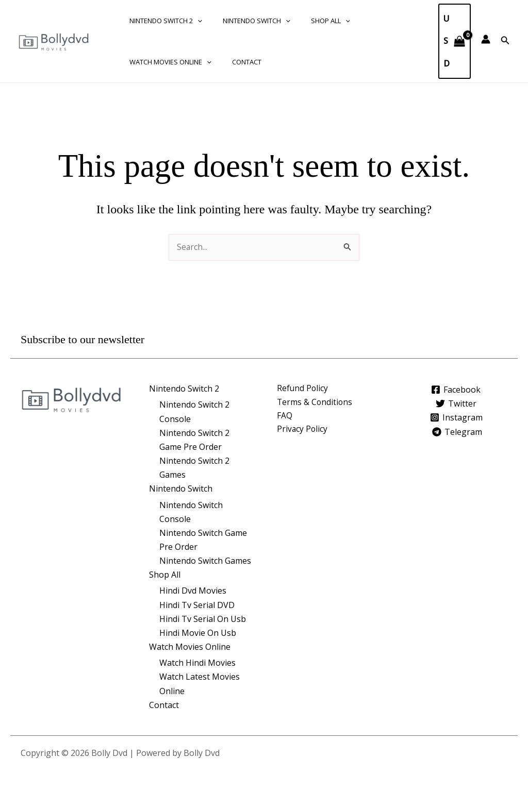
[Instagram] (456, 417)
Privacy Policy (302, 430)
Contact (236, 61)
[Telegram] (458, 431)
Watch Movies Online (167, 61)
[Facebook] (454, 389)
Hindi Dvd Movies (192, 590)
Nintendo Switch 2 (162, 20)
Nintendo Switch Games (205, 560)
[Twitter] (456, 403)
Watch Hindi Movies (197, 662)
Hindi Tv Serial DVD (197, 605)
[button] (505, 40)
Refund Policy (303, 388)
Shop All (312, 20)
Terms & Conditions (315, 402)
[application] (194, 20)
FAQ (284, 416)
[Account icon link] (485, 39)
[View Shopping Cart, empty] (454, 41)
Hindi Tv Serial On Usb (202, 619)
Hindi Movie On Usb (197, 632)
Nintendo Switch (245, 20)
